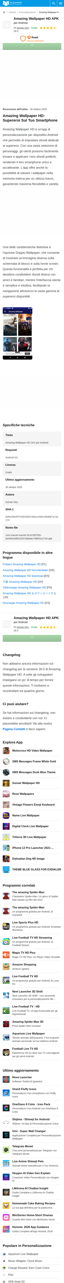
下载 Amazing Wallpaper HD (20, 581)
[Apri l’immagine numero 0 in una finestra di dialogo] (17, 333)
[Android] (12, 12)
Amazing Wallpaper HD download (23, 575)
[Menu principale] (60, 3)
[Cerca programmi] (53, 3)
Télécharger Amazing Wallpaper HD (24, 587)
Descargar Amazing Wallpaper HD (23, 602)
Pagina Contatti (14, 729)
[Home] (4, 12)
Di (21, 28)
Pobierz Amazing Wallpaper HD (22, 564)
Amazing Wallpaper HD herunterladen (26, 570)
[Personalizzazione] (27, 12)
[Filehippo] (12, 3)
